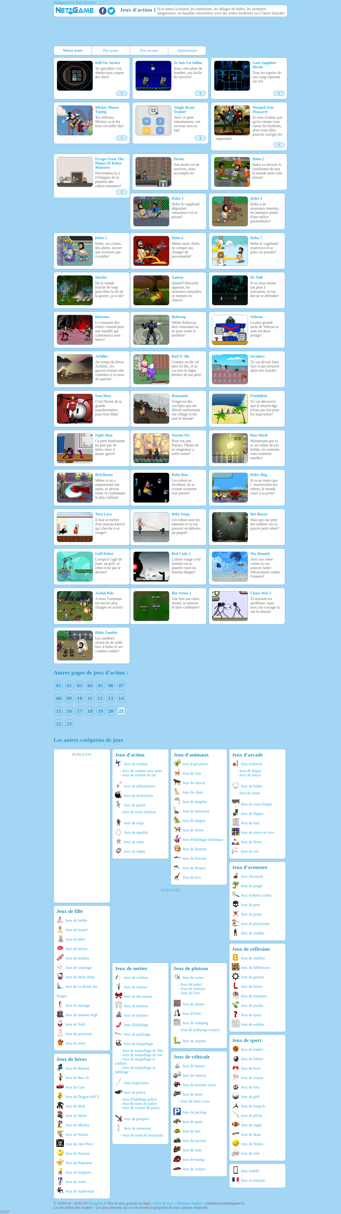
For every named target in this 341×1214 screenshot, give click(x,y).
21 (121, 711)
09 (69, 698)
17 (79, 711)
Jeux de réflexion (251, 949)
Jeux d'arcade (247, 755)
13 (110, 698)
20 (110, 711)
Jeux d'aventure (250, 867)
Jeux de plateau (190, 968)
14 (121, 698)
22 (58, 724)
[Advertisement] (168, 32)
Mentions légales (189, 1203)
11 (89, 698)
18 (90, 711)
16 (69, 711)
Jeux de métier (131, 968)
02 (69, 685)
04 (90, 685)
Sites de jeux (163, 1203)
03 (79, 685)
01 (58, 685)
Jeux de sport (247, 1040)
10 (79, 698)
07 (121, 685)
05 (100, 685)
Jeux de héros (71, 1059)
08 (58, 698)
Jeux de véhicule (191, 1057)
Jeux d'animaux (191, 755)
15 (58, 711)
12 (100, 698)
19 (100, 711)
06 (110, 685)
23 (69, 724)
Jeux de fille (69, 911)
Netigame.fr (97, 1203)
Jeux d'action (136, 10)
